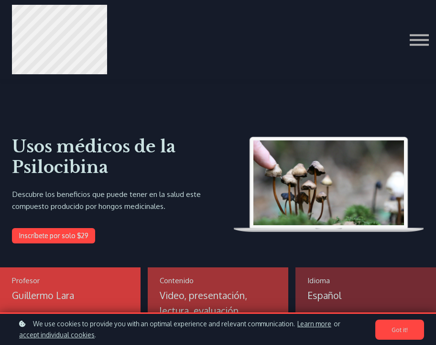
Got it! (400, 330)
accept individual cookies (57, 335)
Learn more (314, 324)
